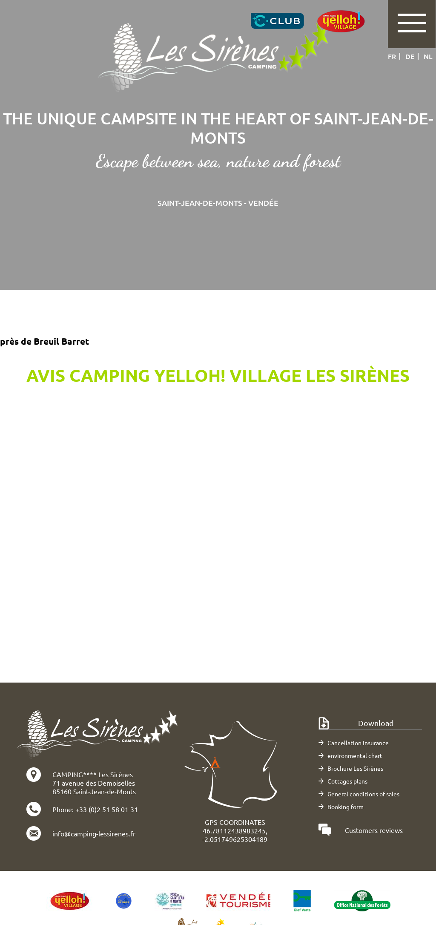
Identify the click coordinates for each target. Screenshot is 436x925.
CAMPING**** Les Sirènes (92, 774)
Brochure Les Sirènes (355, 768)
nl (428, 56)
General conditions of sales (363, 794)
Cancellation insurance (358, 742)
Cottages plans (347, 781)
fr (392, 56)
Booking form (345, 806)
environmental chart (354, 755)
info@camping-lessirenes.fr (93, 833)
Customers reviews (374, 830)
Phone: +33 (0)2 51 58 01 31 (95, 809)
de (409, 56)
